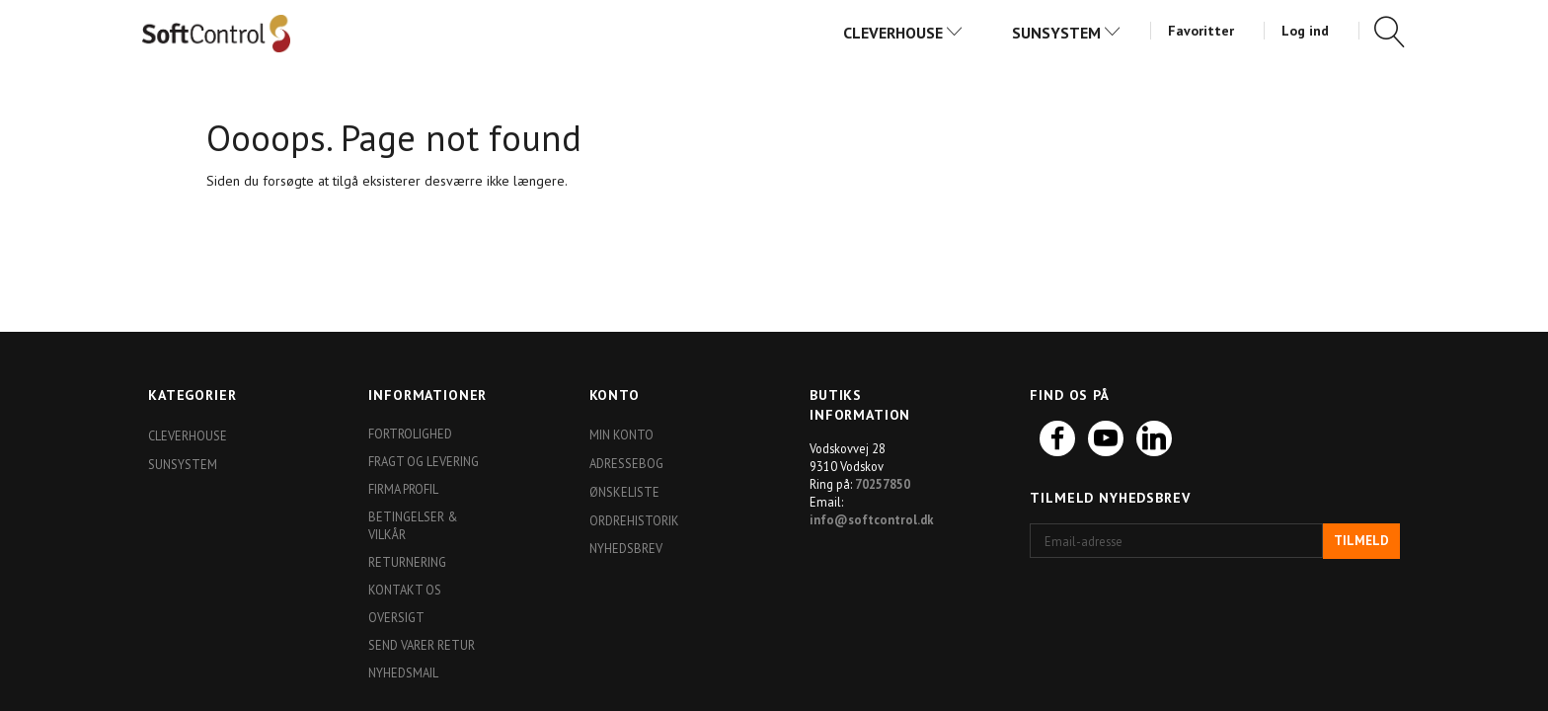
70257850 (882, 484)
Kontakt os (404, 589)
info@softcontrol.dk (872, 519)
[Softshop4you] (216, 32)
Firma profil (403, 489)
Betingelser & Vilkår (413, 525)
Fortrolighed (410, 433)
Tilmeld (1361, 540)
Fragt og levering (423, 461)
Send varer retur (421, 645)
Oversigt (396, 617)
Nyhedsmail (403, 672)
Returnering (407, 562)
